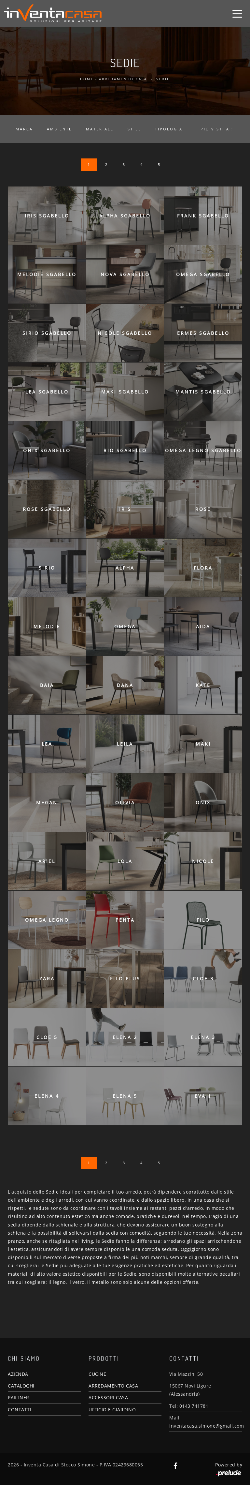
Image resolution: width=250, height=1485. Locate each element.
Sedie (163, 79)
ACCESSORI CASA (108, 1397)
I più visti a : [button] (215, 128)
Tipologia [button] (169, 128)
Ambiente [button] (59, 128)
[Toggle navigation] (237, 13)
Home (87, 79)
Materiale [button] (100, 128)
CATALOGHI (21, 1386)
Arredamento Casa (123, 79)
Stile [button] (134, 128)
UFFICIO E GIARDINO (112, 1409)
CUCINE (97, 1374)
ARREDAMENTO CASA (113, 1386)
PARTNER (18, 1397)
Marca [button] (24, 128)
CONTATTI (19, 1409)
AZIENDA (18, 1374)
